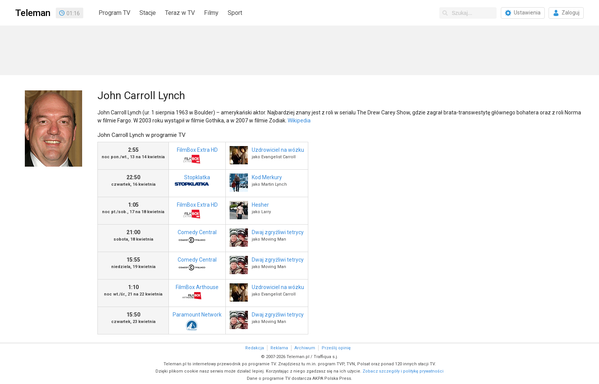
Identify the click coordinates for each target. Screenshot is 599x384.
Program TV (114, 12)
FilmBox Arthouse (196, 293)
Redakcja (254, 347)
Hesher (260, 205)
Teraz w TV (180, 12)
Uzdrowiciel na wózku (278, 150)
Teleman (32, 13)
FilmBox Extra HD (195, 156)
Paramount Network (197, 321)
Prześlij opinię (336, 347)
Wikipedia (299, 120)
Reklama (279, 347)
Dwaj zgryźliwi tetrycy (278, 232)
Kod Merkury (267, 177)
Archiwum (305, 347)
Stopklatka (192, 183)
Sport (235, 12)
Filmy (211, 12)
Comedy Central (195, 238)
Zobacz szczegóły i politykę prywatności (403, 371)
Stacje (147, 12)
